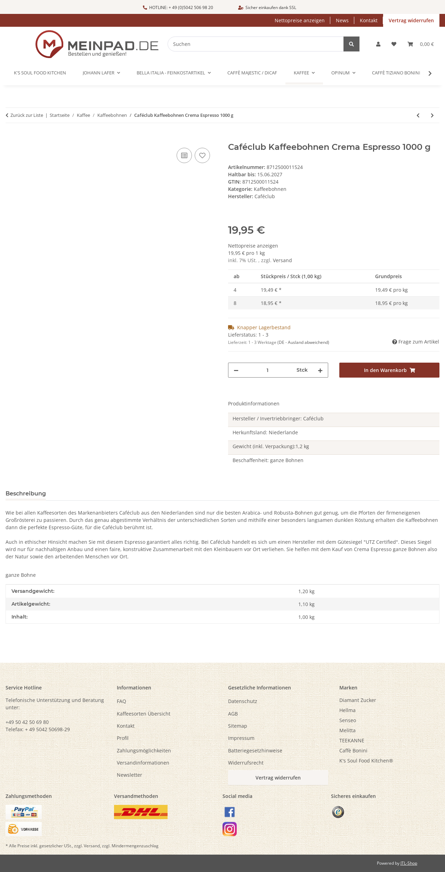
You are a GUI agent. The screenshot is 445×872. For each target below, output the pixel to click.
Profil (123, 738)
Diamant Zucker (357, 700)
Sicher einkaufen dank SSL (267, 7)
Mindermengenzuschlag (135, 846)
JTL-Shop (408, 863)
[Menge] (267, 370)
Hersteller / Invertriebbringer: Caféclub (278, 418)
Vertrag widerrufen (411, 20)
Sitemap (237, 725)
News (342, 20)
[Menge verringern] (236, 370)
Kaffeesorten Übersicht (143, 713)
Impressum (241, 738)
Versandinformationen (143, 762)
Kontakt (369, 20)
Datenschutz (242, 701)
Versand (282, 260)
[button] (378, 44)
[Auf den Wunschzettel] (202, 155)
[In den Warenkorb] (11, 138)
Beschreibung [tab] (26, 493)
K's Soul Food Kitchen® (366, 760)
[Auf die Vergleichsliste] (184, 155)
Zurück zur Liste (26, 115)
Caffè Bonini (353, 750)
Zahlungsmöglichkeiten (144, 750)
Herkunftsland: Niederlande (265, 432)
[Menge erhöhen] (320, 370)
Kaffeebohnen (270, 189)
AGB (233, 713)
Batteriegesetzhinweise (255, 750)
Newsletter (129, 775)
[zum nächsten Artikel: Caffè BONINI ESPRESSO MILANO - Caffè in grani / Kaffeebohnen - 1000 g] (432, 115)
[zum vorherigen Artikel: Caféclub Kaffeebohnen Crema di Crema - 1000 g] (418, 115)
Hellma (347, 710)
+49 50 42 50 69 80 (27, 722)
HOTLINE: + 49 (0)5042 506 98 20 (178, 7)
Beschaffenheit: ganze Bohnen (268, 460)
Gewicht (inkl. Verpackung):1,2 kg (271, 446)
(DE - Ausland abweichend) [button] (303, 342)
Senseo (347, 720)
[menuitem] (389, 700)
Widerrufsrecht (246, 762)
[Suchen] (260, 44)
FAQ (121, 701)
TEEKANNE (351, 740)
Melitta (347, 730)
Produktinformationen (254, 403)
